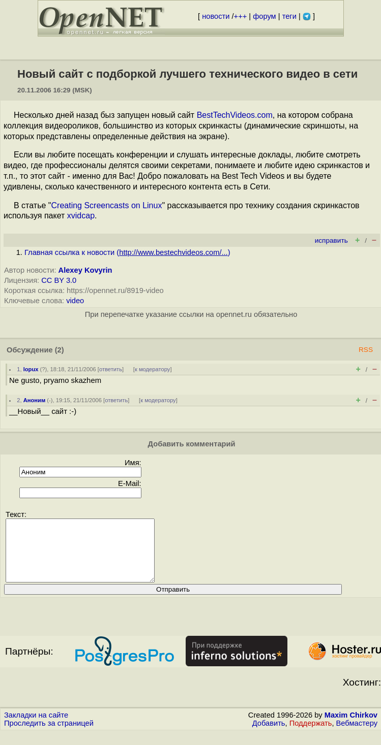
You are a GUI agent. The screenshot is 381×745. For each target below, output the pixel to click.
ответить (110, 369)
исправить (331, 240)
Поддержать (310, 735)
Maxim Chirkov (351, 727)
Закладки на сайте (36, 727)
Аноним (34, 400)
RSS (366, 349)
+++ (240, 16)
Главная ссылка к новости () (127, 252)
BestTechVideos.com (235, 115)
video (75, 301)
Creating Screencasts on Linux (106, 205)
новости (215, 16)
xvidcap (81, 215)
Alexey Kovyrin (85, 270)
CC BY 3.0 (58, 280)
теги (289, 16)
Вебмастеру (356, 735)
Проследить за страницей (49, 735)
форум (264, 16)
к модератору (152, 369)
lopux (31, 369)
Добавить (268, 735)
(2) (59, 350)
